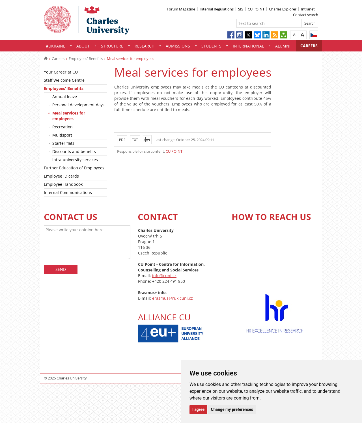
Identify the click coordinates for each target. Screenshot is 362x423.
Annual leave (64, 96)
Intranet (308, 9)
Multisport (62, 135)
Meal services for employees (68, 115)
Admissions (178, 46)
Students (211, 46)
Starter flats (63, 143)
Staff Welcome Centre (64, 80)
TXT (135, 139)
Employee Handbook (63, 184)
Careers (309, 45)
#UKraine (55, 46)
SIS (240, 9)
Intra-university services (75, 159)
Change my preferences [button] (232, 409)
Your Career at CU (61, 72)
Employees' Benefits (86, 58)
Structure (112, 46)
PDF (122, 139)
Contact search (305, 14)
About (83, 46)
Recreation (62, 127)
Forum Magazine (181, 9)
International (248, 46)
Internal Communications (68, 192)
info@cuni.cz (164, 275)
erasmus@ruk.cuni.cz (172, 298)
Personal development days (78, 104)
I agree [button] (198, 409)
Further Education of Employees (74, 168)
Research (144, 46)
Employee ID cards (61, 176)
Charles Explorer (282, 9)
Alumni (282, 46)
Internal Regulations (217, 9)
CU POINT (256, 9)
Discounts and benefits (74, 151)
